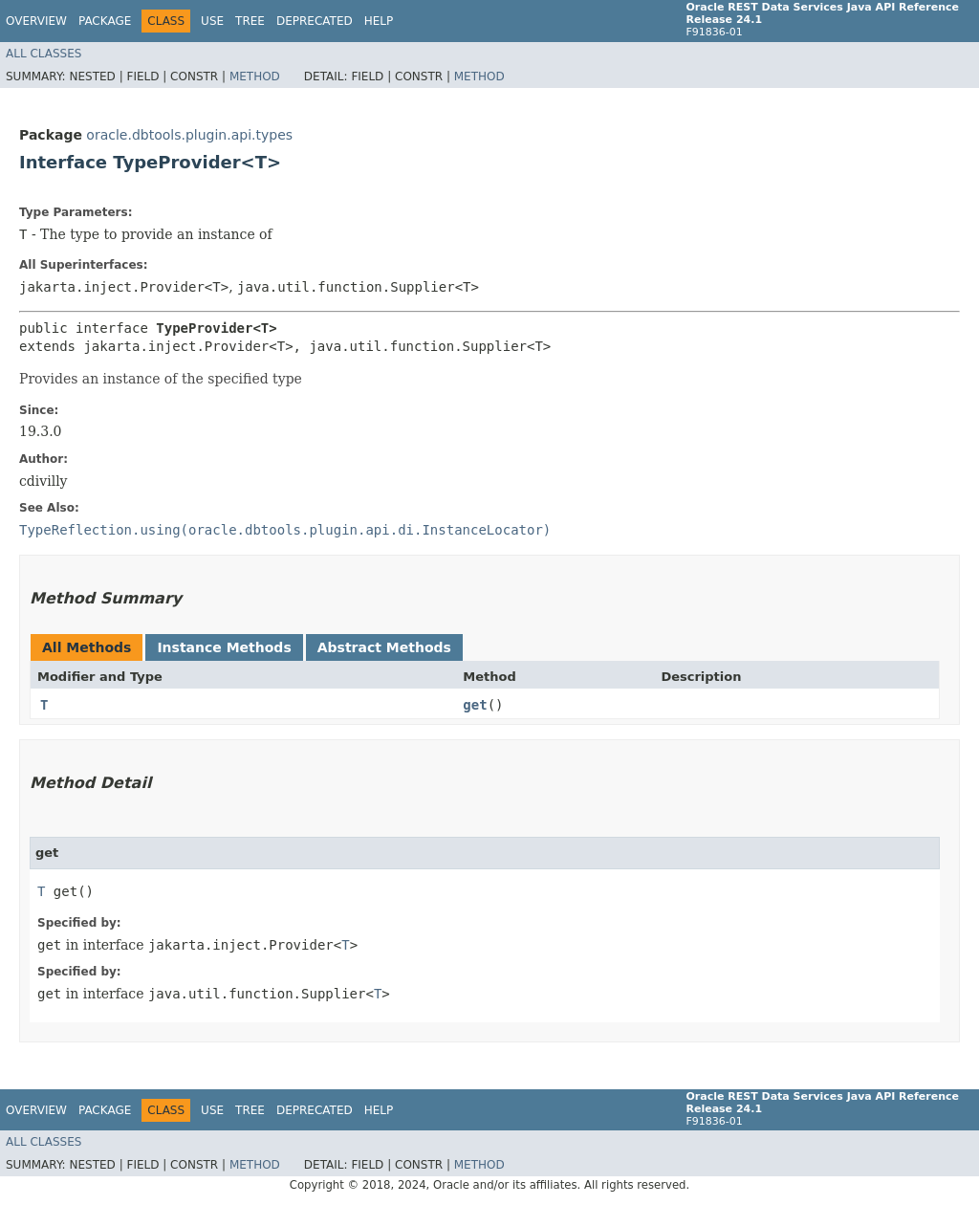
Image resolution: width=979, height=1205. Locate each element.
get (475, 704)
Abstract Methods (384, 647)
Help (379, 21)
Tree (250, 21)
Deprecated (314, 21)
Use (212, 21)
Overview (36, 21)
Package (104, 21)
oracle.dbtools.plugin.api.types (189, 134)
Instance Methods (224, 647)
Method (254, 76)
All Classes (43, 53)
